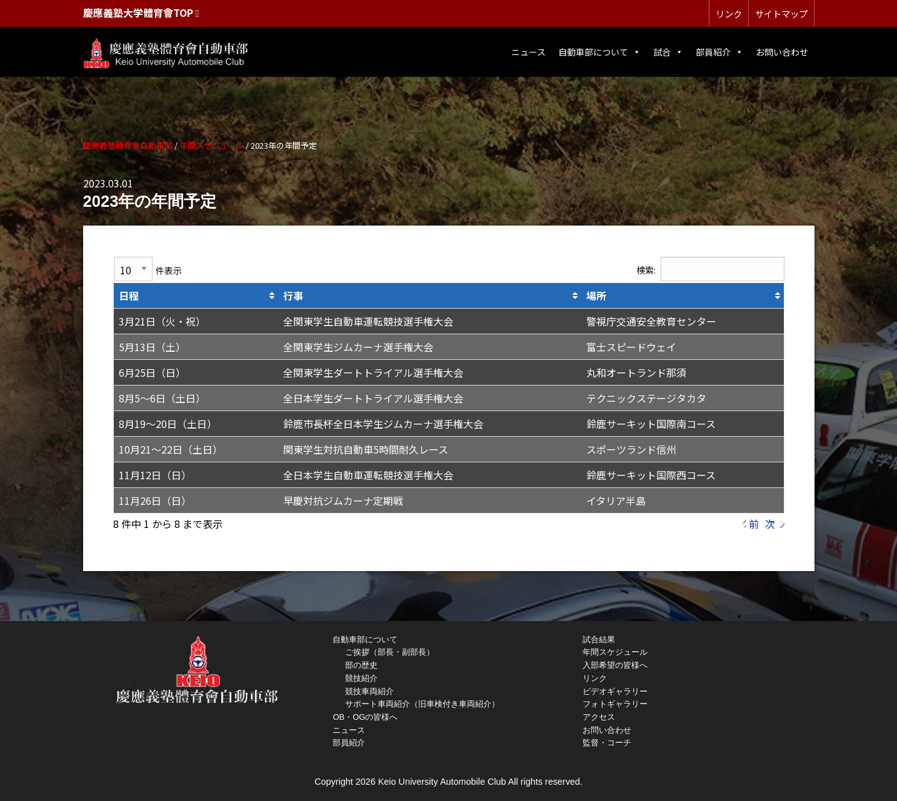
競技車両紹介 (369, 691)
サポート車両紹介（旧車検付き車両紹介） (422, 704)
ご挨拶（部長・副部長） (389, 652)
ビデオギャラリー (615, 691)
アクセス (599, 717)
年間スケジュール (615, 652)
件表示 (148, 269)
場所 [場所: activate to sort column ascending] (596, 295)
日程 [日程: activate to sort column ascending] (129, 295)
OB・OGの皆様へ (365, 717)
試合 (668, 52)
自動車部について (599, 52)
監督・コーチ (607, 742)
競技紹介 (361, 678)
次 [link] (770, 523)
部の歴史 (361, 665)
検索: (710, 269)
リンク (729, 13)
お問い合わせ (782, 52)
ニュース (528, 52)
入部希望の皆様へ (615, 665)
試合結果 (599, 639)
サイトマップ (781, 13)
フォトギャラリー (615, 704)
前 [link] (754, 523)
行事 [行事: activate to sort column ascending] (293, 295)
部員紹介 (719, 52)
